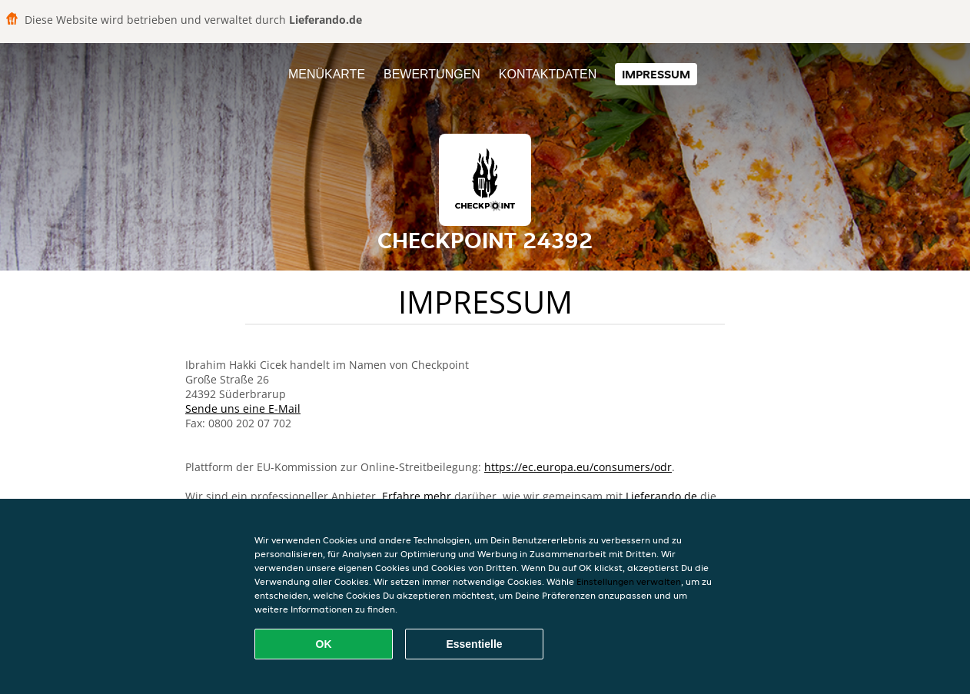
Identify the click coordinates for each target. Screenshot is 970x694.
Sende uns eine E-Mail (243, 408)
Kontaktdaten (547, 74)
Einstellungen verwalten (628, 581)
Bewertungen (432, 74)
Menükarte (326, 74)
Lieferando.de (661, 496)
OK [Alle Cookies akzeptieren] (324, 644)
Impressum (656, 74)
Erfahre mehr (416, 496)
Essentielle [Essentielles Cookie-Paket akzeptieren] (474, 644)
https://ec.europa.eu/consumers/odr (578, 467)
